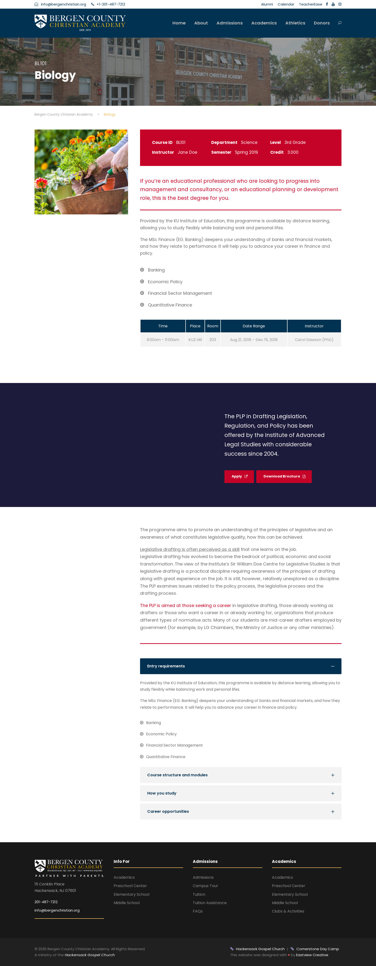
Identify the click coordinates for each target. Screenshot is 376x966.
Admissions (230, 23)
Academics (264, 23)
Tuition (199, 894)
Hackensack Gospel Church (89, 954)
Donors (322, 23)
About (201, 23)
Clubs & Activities (288, 911)
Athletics (295, 23)
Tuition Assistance (210, 903)
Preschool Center (130, 886)
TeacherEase (310, 4)
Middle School (127, 903)
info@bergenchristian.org (57, 910)
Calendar (286, 4)
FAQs (198, 911)
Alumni (267, 4)
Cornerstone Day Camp (315, 948)
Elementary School (131, 894)
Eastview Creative (312, 954)
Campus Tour (205, 886)
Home (179, 23)
